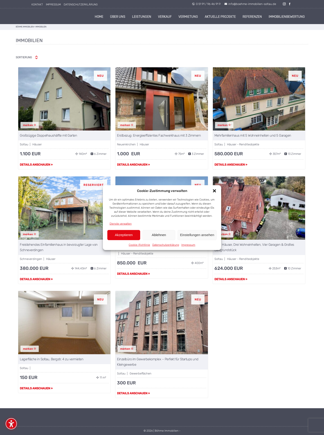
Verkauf (165, 17)
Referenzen (252, 17)
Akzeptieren (124, 235)
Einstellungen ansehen (197, 235)
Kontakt (37, 4)
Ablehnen (159, 235)
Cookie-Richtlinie (139, 244)
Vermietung (188, 17)
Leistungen (141, 17)
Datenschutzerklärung (165, 244)
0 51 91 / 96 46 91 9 (206, 4)
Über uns (117, 17)
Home (99, 17)
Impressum (188, 244)
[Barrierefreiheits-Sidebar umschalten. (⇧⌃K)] (11, 423)
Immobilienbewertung (287, 17)
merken (29, 125)
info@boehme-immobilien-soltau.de (250, 4)
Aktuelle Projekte (220, 17)
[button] (214, 191)
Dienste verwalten (121, 223)
